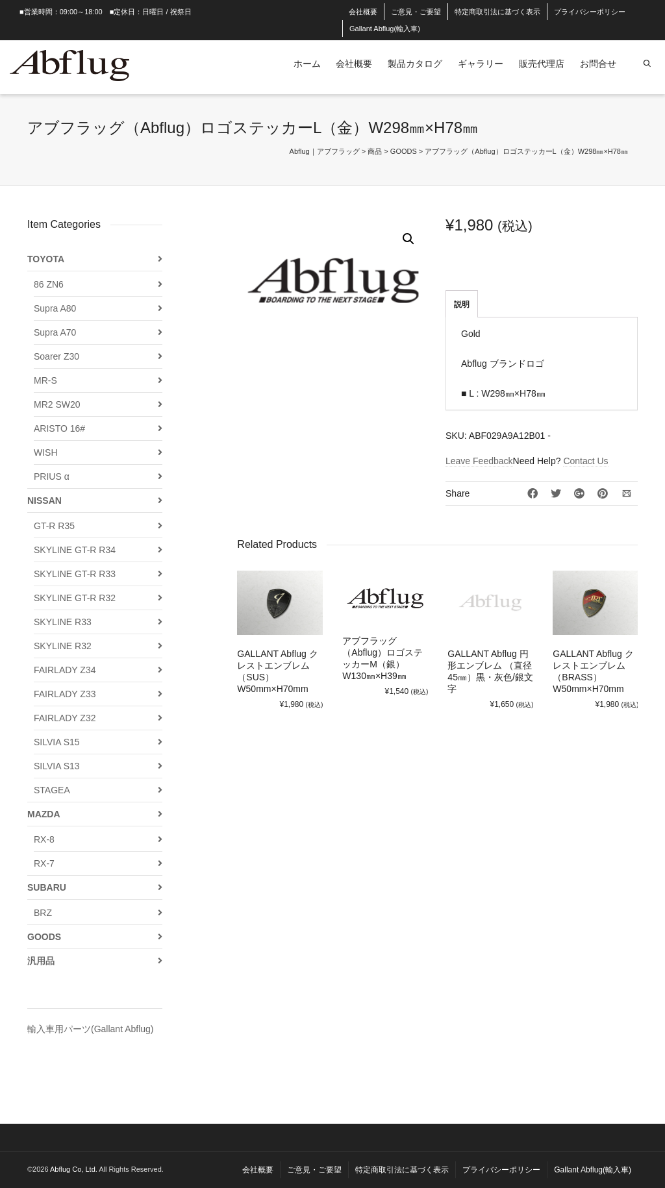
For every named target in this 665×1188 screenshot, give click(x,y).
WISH (46, 452)
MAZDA (43, 814)
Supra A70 (55, 332)
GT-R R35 (54, 526)
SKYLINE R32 (63, 646)
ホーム (307, 63)
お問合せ (598, 63)
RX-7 (44, 863)
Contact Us (585, 461)
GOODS (44, 937)
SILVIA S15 (57, 742)
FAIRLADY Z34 (64, 670)
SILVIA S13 (57, 766)
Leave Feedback (479, 461)
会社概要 (363, 12)
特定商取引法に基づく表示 (497, 12)
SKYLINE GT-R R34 (75, 550)
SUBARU (46, 887)
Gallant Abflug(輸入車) (384, 28)
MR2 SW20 (57, 404)
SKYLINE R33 (63, 622)
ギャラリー (480, 63)
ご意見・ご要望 (416, 12)
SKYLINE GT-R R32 (75, 598)
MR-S (45, 380)
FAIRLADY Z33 (64, 694)
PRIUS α (51, 476)
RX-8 (44, 839)
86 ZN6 (49, 284)
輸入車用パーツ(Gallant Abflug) (90, 1029)
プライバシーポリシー (589, 12)
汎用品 (41, 961)
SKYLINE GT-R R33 (75, 574)
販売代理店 (541, 63)
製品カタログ (415, 63)
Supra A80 (55, 308)
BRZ (43, 913)
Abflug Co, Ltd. (74, 1169)
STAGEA (52, 790)
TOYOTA (45, 259)
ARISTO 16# (59, 428)
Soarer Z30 (56, 356)
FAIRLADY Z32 (64, 718)
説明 (462, 304)
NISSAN (44, 500)
